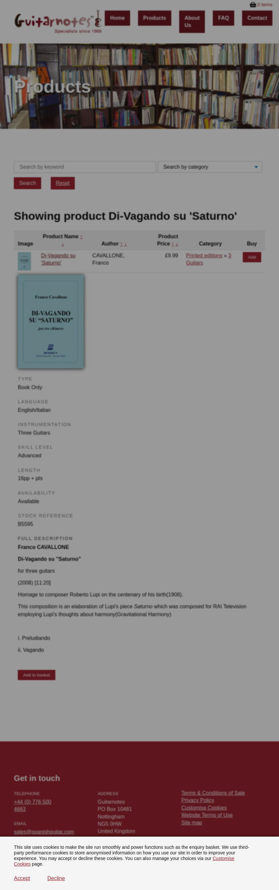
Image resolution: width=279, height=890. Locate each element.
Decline (56, 878)
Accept (22, 878)
